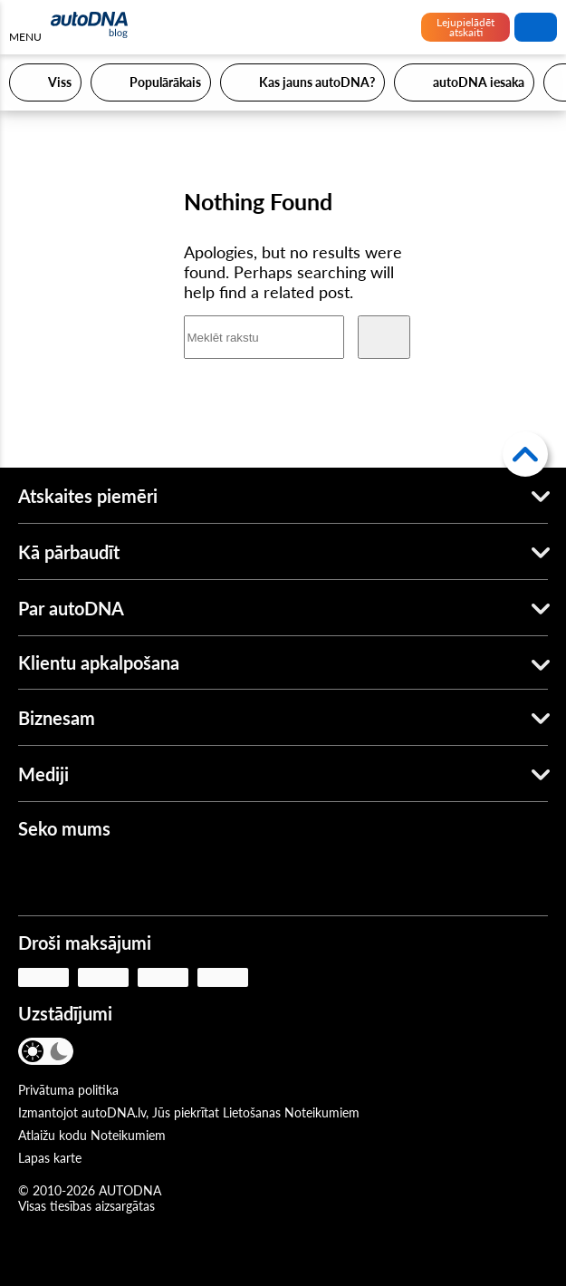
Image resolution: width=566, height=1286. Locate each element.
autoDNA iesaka (478, 82)
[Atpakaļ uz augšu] (525, 454)
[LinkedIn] (198, 877)
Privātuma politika (68, 1089)
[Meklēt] (384, 337)
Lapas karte (50, 1157)
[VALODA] (106, 1053)
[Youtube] (91, 877)
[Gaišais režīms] (34, 1051)
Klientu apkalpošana (98, 662)
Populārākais (165, 82)
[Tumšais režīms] (58, 1051)
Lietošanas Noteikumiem (291, 1112)
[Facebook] (38, 877)
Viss (60, 82)
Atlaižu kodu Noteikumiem (92, 1135)
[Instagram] (145, 877)
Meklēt (536, 27)
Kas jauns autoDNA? (317, 82)
